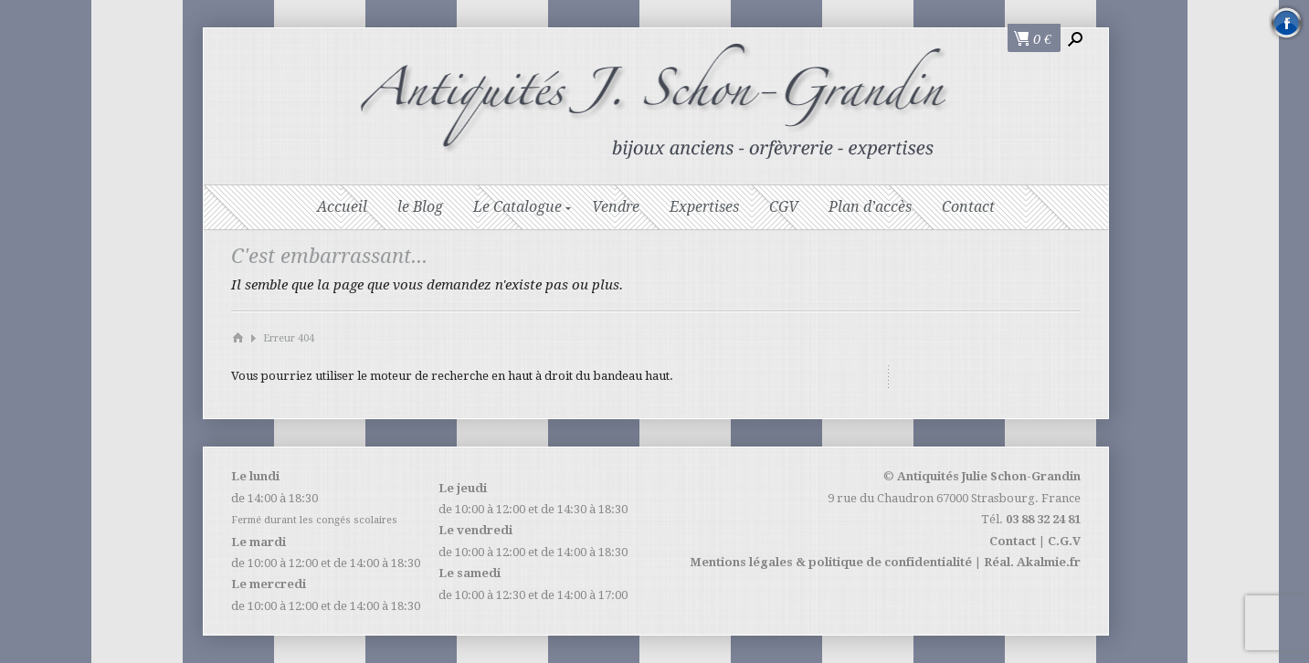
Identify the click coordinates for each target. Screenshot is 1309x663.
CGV (783, 207)
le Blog (420, 207)
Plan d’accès (870, 207)
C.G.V (1064, 541)
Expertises (704, 207)
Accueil (342, 207)
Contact (968, 207)
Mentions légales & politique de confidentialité (831, 562)
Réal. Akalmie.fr (1032, 562)
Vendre (615, 207)
